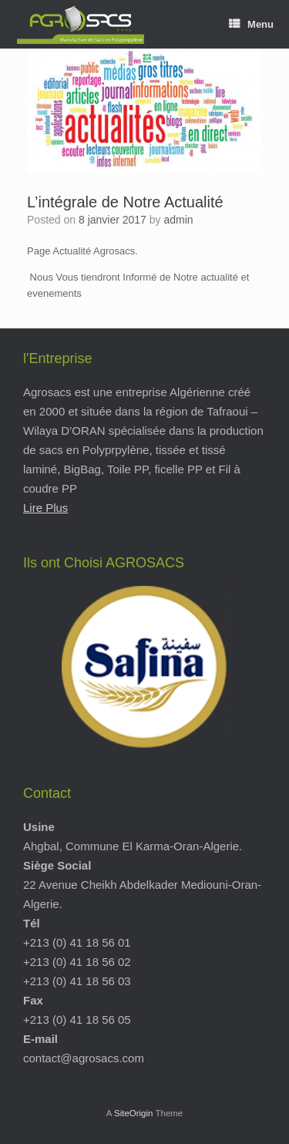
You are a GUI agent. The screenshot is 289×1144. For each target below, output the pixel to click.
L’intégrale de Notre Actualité (125, 201)
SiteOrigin (133, 1113)
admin (178, 220)
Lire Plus (45, 507)
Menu (251, 24)
